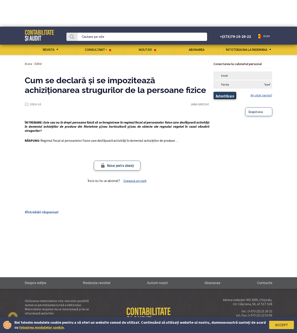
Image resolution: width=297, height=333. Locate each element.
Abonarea (198, 50)
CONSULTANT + (98, 49)
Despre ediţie (35, 283)
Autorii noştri (157, 283)
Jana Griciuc (200, 104)
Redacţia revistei (96, 283)
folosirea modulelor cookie (41, 327)
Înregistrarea (256, 111)
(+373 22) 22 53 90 (260, 315)
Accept (281, 324)
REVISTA (48, 49)
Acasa (28, 64)
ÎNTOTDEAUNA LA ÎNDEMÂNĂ (246, 49)
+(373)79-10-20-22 (235, 36)
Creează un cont (134, 181)
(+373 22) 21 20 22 (260, 311)
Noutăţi (147, 49)
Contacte (264, 283)
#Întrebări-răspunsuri (41, 212)
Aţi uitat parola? (261, 95)
